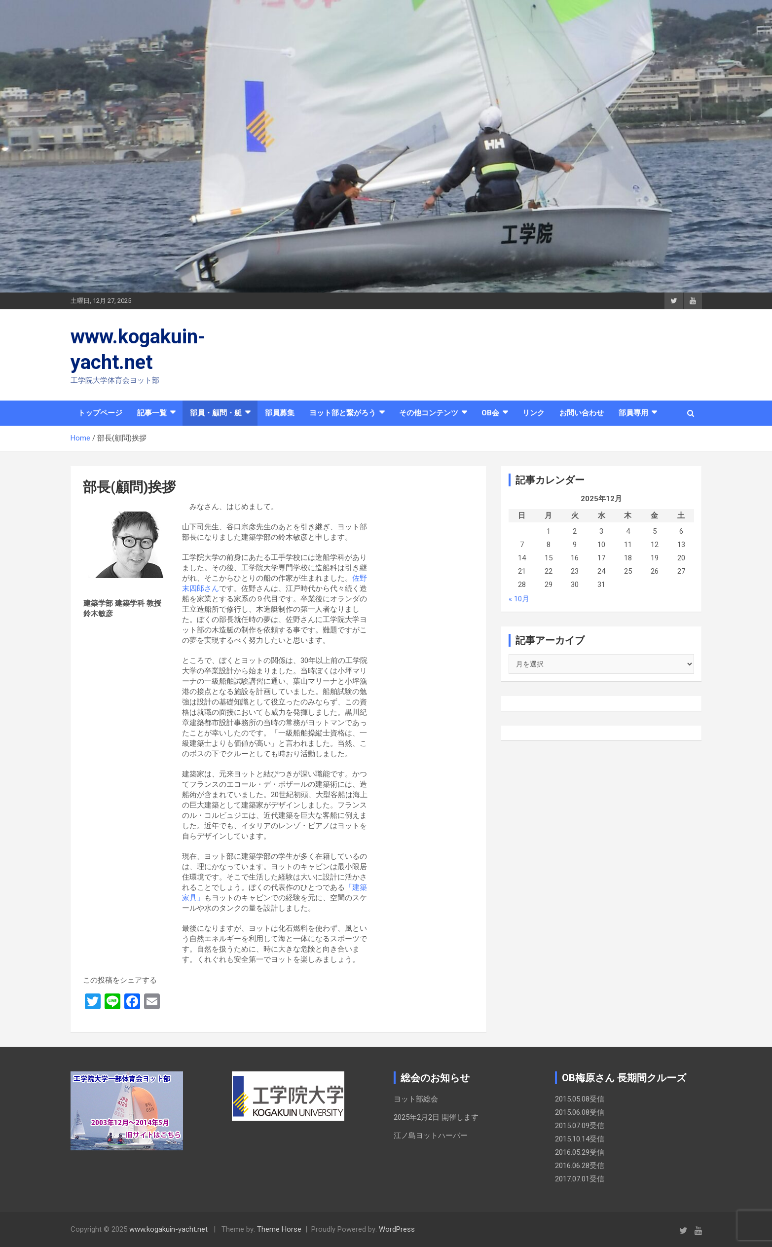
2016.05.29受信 (579, 1152)
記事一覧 (152, 412)
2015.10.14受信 (579, 1139)
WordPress (397, 1229)
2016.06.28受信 (579, 1165)
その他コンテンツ (428, 412)
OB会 (490, 412)
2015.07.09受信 (579, 1125)
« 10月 (519, 598)
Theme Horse (279, 1229)
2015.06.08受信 (579, 1112)
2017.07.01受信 (579, 1178)
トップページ (100, 412)
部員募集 (279, 412)
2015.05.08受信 (579, 1099)
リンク (533, 412)
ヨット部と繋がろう (342, 412)
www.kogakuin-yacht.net (168, 1229)
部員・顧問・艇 (216, 412)
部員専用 (633, 412)
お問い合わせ (581, 412)
